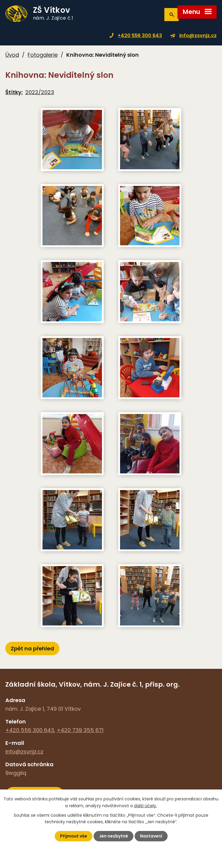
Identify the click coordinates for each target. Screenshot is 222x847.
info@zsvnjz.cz (198, 35)
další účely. (145, 805)
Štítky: (14, 92)
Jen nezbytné (113, 836)
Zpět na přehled (32, 648)
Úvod (12, 55)
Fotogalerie (43, 55)
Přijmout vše (73, 836)
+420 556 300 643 (140, 35)
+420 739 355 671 (80, 730)
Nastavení (151, 836)
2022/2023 (39, 92)
